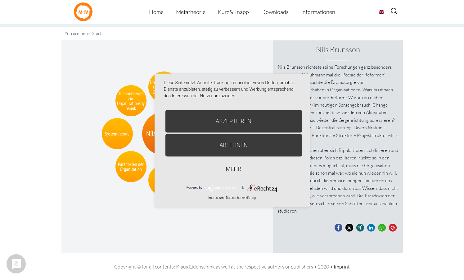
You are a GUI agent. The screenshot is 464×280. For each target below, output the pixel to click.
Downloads (275, 11)
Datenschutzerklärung (241, 198)
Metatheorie (190, 11)
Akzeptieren (233, 121)
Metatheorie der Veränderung (84, 11)
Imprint (342, 267)
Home (156, 11)
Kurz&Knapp (233, 11)
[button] (338, 228)
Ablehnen (233, 145)
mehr (233, 169)
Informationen (318, 11)
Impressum (216, 198)
